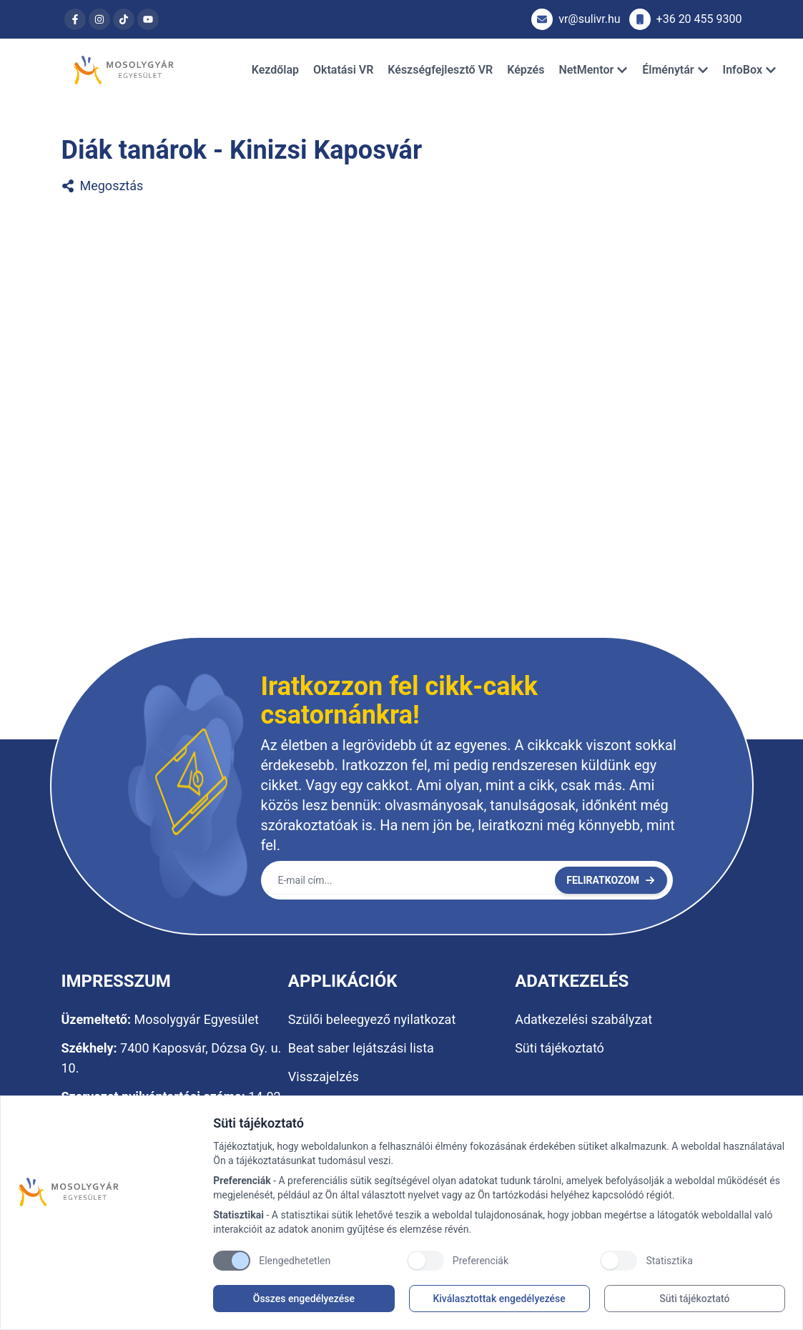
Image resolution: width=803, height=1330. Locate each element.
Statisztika (669, 1260)
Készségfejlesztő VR (440, 70)
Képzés (525, 70)
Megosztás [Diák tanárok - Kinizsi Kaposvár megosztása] (102, 185)
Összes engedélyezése (304, 1298)
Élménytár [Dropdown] (675, 70)
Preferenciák (480, 1260)
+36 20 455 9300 (685, 19)
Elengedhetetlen (294, 1260)
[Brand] (108, 1192)
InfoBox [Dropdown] (750, 70)
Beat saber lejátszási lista (361, 1047)
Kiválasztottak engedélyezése (499, 1298)
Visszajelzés (323, 1076)
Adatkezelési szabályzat (583, 1019)
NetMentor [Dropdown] (593, 70)
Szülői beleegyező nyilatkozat (371, 1019)
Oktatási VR (343, 70)
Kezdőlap (275, 70)
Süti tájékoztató (694, 1298)
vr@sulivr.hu (575, 19)
